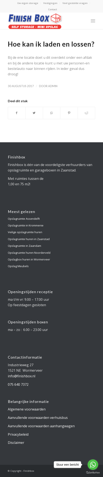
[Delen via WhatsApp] (51, 113)
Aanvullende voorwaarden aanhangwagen (41, 426)
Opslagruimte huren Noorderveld (29, 253)
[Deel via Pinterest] (69, 113)
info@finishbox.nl (21, 376)
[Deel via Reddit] (86, 113)
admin (52, 86)
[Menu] (93, 21)
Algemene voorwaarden (27, 409)
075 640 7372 (18, 384)
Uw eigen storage (27, 3)
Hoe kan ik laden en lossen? (51, 44)
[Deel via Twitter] (34, 113)
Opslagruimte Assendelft (24, 219)
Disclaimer (16, 442)
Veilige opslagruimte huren (25, 232)
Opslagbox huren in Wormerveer (29, 259)
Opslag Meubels (18, 266)
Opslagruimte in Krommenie (25, 225)
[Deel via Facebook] (17, 113)
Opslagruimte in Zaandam (24, 246)
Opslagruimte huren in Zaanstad (29, 239)
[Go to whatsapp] (93, 464)
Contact (52, 9)
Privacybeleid (18, 434)
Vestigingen (50, 3)
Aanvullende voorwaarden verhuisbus (38, 417)
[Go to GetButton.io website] (93, 472)
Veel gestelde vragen (75, 3)
